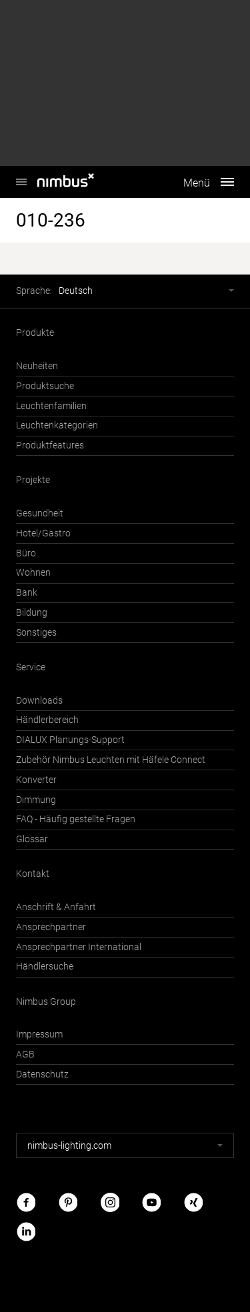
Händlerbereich (47, 720)
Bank (26, 592)
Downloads (39, 700)
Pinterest (68, 1202)
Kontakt (32, 874)
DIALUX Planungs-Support (70, 740)
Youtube (151, 1202)
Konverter (36, 780)
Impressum (39, 1034)
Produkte (35, 332)
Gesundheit (39, 513)
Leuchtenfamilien (51, 406)
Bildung (31, 612)
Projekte (33, 480)
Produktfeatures (50, 445)
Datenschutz (42, 1074)
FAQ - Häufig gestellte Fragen (75, 819)
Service (30, 667)
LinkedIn (26, 1231)
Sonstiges (36, 632)
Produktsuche (45, 386)
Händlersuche (44, 966)
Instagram (110, 1202)
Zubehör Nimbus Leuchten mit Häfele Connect (110, 760)
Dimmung (36, 800)
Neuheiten (37, 366)
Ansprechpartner (51, 927)
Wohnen (33, 572)
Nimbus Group (46, 1001)
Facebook (26, 1202)
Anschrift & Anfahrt (56, 907)
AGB (25, 1054)
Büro (26, 553)
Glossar (32, 839)
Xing (193, 1202)
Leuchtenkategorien (57, 425)
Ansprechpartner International (78, 947)
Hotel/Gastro (43, 533)
